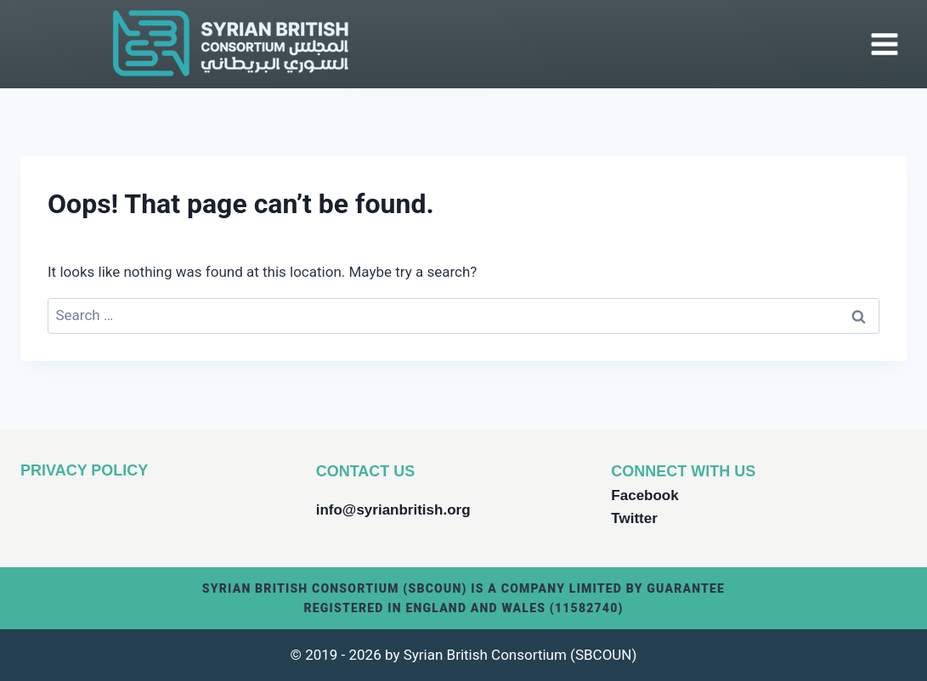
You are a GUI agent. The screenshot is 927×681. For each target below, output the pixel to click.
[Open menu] (884, 44)
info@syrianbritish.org (393, 510)
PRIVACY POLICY (84, 470)
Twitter (634, 518)
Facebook (644, 495)
